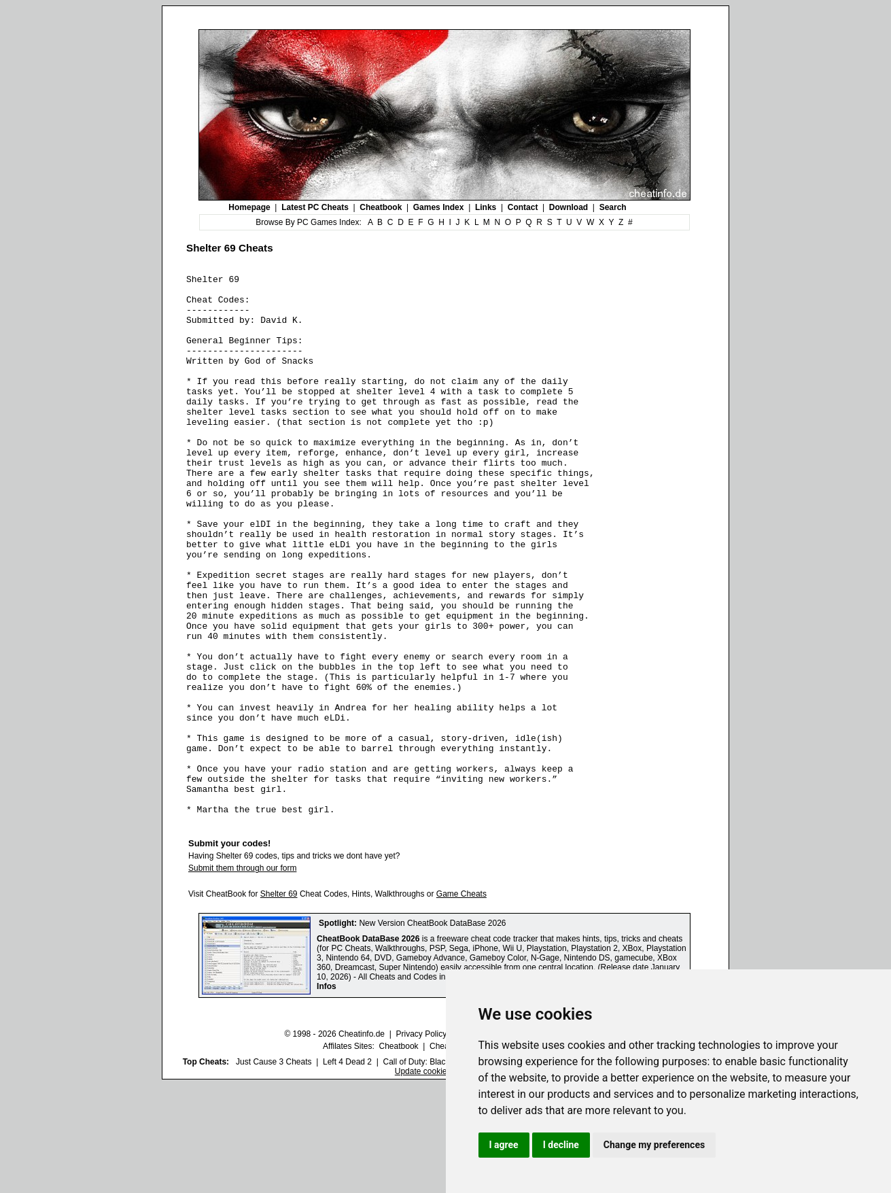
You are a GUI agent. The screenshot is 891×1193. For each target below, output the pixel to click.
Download (568, 207)
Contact (523, 207)
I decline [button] (561, 1144)
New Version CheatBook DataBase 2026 (432, 1031)
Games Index (438, 207)
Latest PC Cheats (315, 207)
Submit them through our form (242, 976)
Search (613, 207)
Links (485, 207)
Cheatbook (381, 207)
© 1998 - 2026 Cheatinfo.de (334, 1142)
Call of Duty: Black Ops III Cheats (443, 1170)
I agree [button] (504, 1144)
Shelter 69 (279, 1002)
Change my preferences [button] (654, 1144)
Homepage (249, 207)
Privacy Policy (421, 1142)
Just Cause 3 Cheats (273, 1170)
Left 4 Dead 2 (347, 1170)
